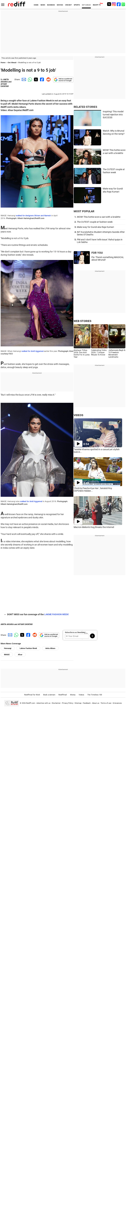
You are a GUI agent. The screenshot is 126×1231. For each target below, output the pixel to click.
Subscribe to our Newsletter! (75, 632)
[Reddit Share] (48, 79)
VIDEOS (78, 415)
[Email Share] (23, 79)
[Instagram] (113, 4)
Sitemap (78, 703)
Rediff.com (30, 703)
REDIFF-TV (97, 5)
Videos (81, 695)
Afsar (20, 655)
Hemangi (7, 648)
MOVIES (60, 5)
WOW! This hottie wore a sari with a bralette (98, 217)
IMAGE (7, 655)
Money (72, 695)
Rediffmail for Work (32, 695)
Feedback (87, 703)
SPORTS (77, 5)
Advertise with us (43, 703)
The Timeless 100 (94, 695)
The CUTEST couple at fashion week (95, 222)
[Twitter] (109, 4)
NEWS (43, 5)
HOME (36, 5)
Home (3, 63)
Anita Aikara (50, 648)
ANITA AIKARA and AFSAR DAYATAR (6, 82)
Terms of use (106, 703)
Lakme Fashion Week (28, 648)
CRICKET (68, 5)
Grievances (117, 703)
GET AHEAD (86, 5)
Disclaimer (56, 703)
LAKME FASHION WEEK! (56, 614)
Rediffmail (62, 695)
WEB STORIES (82, 321)
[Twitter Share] (35, 79)
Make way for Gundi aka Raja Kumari (95, 227)
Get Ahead (12, 63)
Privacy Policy (67, 703)
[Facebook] (118, 4)
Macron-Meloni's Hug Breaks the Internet (94, 527)
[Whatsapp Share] (29, 79)
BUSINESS (51, 5)
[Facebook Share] (42, 79)
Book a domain (49, 695)
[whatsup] (123, 4)
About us (95, 703)
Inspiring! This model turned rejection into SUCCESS (113, 114)
